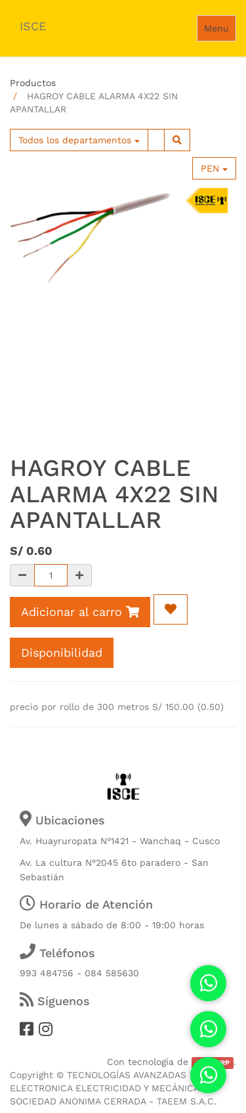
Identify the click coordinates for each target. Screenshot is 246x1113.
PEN (214, 168)
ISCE (33, 26)
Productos (33, 83)
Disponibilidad (61, 652)
